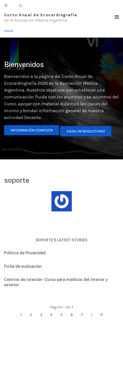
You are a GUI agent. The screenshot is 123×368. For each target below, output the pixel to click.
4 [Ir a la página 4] (51, 314)
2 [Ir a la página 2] (31, 314)
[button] (117, 17)
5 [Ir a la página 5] (61, 314)
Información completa (31, 130)
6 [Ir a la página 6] (72, 314)
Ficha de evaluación (23, 266)
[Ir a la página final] (101, 314)
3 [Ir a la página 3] (41, 314)
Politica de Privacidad (25, 252)
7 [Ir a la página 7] (82, 314)
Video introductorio (85, 131)
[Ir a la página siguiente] (91, 314)
